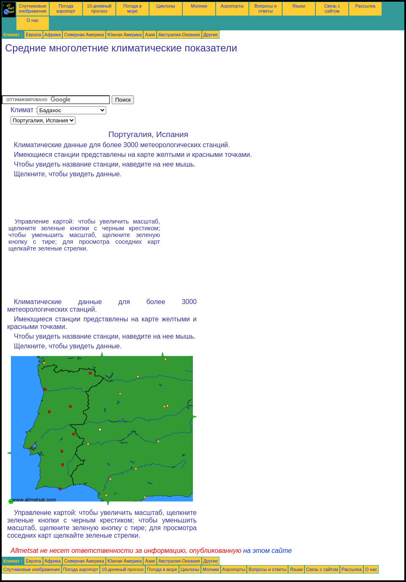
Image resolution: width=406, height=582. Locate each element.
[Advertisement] (155, 76)
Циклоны (165, 5)
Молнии (199, 5)
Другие (210, 34)
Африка (53, 34)
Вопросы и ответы (265, 8)
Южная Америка (124, 34)
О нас (32, 20)
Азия (150, 34)
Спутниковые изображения (32, 8)
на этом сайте (267, 550)
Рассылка (365, 5)
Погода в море (132, 8)
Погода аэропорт (66, 8)
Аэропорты (232, 5)
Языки (298, 5)
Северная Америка (84, 34)
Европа (33, 34)
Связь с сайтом (332, 8)
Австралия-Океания (179, 34)
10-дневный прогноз (99, 8)
